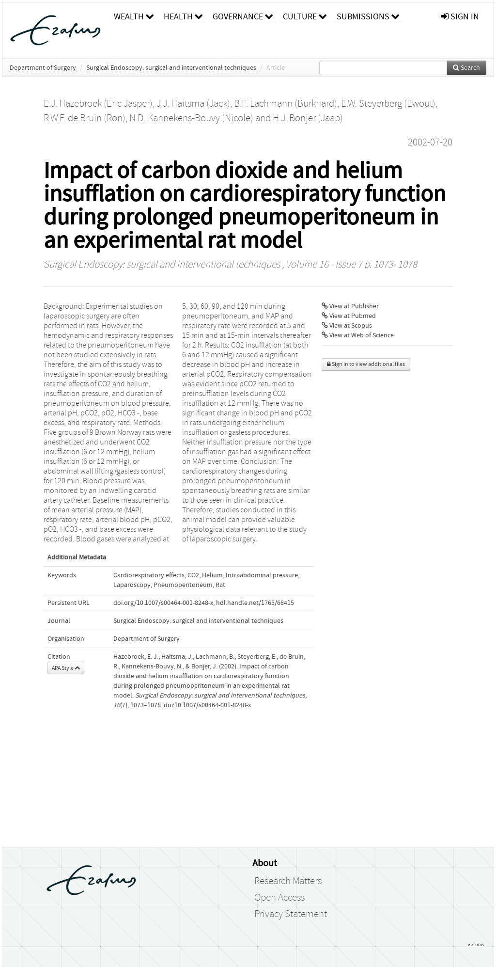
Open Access (279, 898)
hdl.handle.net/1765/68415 (255, 603)
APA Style (66, 668)
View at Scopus (347, 326)
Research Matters (288, 881)
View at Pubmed (349, 316)
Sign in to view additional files (366, 364)
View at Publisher (350, 306)
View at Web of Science (358, 335)
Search (466, 68)
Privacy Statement (290, 914)
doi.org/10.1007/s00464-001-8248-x (163, 603)
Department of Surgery (43, 68)
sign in (460, 17)
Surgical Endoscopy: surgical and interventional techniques (171, 68)
